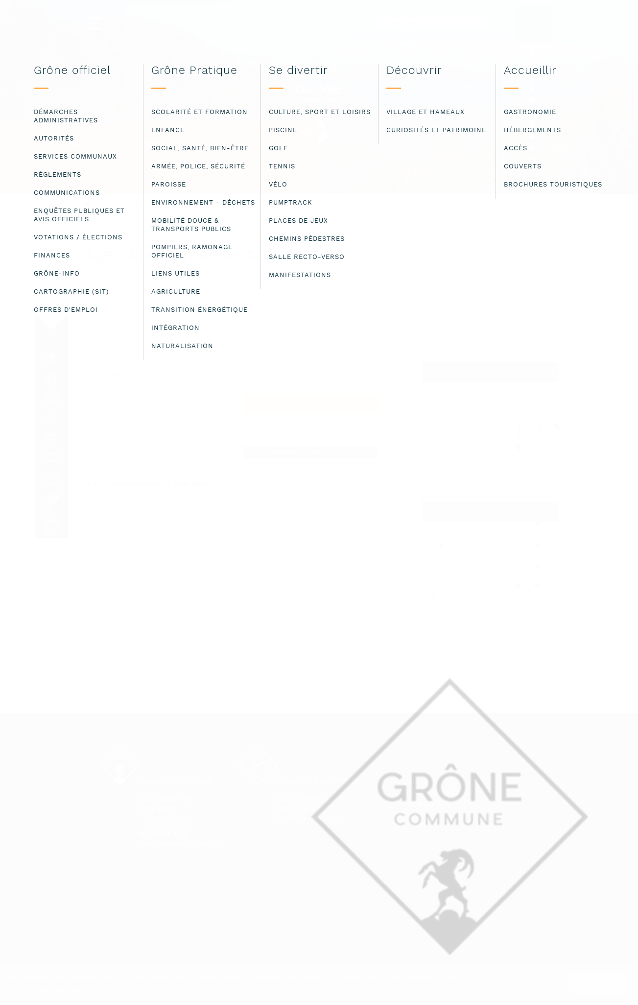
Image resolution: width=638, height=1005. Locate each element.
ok (598, 983)
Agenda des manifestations (243, 205)
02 (529, 532)
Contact (420, 782)
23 (529, 593)
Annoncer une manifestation (310, 452)
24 (509, 455)
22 (510, 593)
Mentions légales (439, 793)
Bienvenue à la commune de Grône (147, 205)
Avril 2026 (491, 372)
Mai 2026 (490, 511)
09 (529, 552)
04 (431, 552)
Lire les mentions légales (52, 989)
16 (529, 573)
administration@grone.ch (179, 844)
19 (549, 434)
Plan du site (428, 804)
